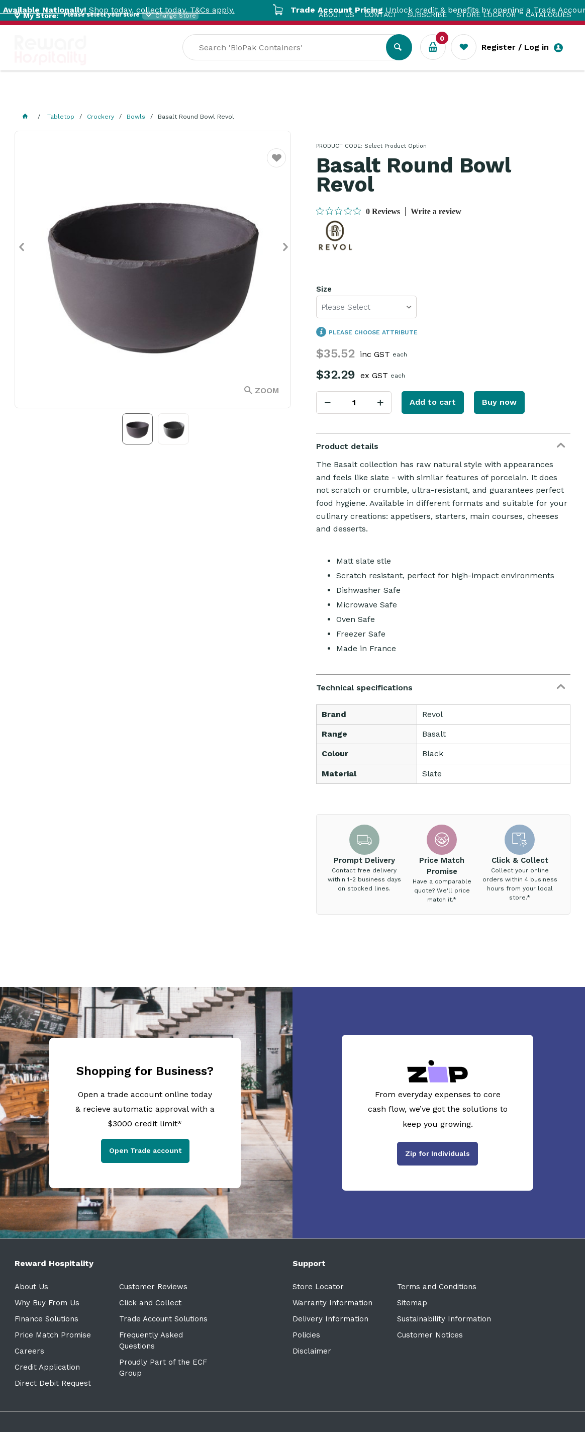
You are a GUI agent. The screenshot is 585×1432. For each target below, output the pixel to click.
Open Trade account (145, 1150)
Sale (343, 96)
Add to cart (433, 402)
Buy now (499, 402)
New (377, 96)
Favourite (276, 164)
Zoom (267, 390)
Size (324, 289)
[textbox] (291, 61)
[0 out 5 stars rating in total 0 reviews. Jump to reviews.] (358, 211)
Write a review (436, 211)
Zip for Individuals (437, 1153)
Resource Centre (281, 96)
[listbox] (366, 307)
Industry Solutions (188, 96)
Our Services (105, 96)
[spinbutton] (354, 402)
